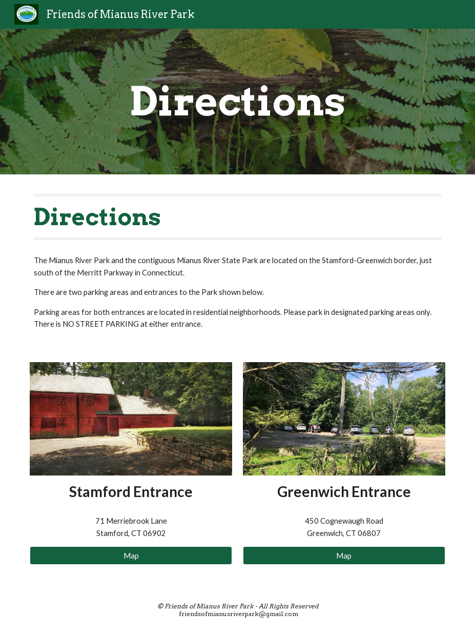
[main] (237, 101)
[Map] (131, 555)
